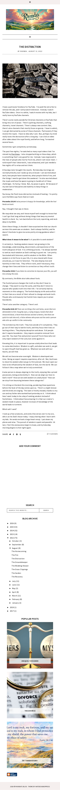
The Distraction (30, 46)
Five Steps (15, 154)
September (17, 544)
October (15, 541)
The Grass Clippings (20, 569)
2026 (12, 523)
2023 (12, 534)
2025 (12, 527)
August (15, 548)
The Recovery (17, 576)
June (14, 585)
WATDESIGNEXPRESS (42, 786)
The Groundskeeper (20, 562)
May (14, 588)
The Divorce (30, 711)
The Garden (16, 573)
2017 (12, 611)
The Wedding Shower (20, 566)
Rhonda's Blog (21, 786)
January (15, 603)
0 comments (52, 434)
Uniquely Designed (30, 661)
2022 (12, 538)
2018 (12, 607)
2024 (12, 530)
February (16, 599)
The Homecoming (19, 551)
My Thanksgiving (30, 761)
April (14, 592)
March (15, 595)
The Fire (15, 555)
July (14, 581)
